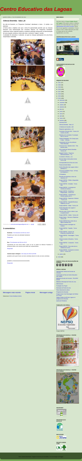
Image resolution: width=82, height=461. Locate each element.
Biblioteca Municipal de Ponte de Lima (66, 281)
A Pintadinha (62, 174)
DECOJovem (59, 283)
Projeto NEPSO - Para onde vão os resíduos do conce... (68, 247)
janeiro (61, 254)
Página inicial (30, 292)
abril (61, 116)
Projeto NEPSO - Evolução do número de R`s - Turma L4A (69, 250)
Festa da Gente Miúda (65, 164)
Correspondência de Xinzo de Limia (68, 162)
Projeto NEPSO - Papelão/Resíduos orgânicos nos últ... (68, 202)
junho (61, 111)
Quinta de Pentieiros (61, 300)
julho (61, 109)
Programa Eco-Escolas (62, 292)
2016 (59, 93)
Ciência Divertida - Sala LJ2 (66, 124)
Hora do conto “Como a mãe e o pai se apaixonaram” (68, 212)
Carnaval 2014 (63, 122)
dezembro (62, 100)
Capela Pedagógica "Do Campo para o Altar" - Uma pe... (68, 139)
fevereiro (62, 120)
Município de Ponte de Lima (63, 288)
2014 (59, 98)
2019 (59, 87)
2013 (59, 257)
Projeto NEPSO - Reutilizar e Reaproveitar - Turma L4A (66, 191)
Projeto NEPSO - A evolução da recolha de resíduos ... (67, 188)
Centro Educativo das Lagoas (36, 9)
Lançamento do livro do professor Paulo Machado (67, 143)
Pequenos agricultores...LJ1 (66, 129)
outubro (62, 104)
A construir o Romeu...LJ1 (66, 156)
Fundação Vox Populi (61, 285)
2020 (59, 85)
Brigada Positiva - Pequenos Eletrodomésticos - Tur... (66, 153)
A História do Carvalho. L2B (66, 127)
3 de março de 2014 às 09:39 (28, 253)
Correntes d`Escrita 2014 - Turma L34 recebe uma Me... (69, 132)
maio (61, 113)
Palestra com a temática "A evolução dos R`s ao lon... (68, 135)
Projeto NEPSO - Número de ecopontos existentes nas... (67, 232)
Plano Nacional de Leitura (63, 290)
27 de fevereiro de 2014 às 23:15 (18, 242)
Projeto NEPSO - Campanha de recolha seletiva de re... (67, 195)
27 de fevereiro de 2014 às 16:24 (21, 232)
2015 (59, 96)
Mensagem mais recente (12, 292)
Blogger (61, 456)
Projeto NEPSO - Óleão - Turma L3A (68, 205)
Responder (10, 237)
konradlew (46, 456)
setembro (62, 107)
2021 (59, 82)
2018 (59, 89)
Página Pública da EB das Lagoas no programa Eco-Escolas (65, 298)
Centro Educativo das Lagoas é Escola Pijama (67, 208)
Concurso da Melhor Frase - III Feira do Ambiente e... (68, 171)
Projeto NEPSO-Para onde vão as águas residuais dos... (68, 221)
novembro (62, 102)
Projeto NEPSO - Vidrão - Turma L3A (68, 215)
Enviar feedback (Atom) (15, 296)
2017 (59, 91)
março (61, 118)
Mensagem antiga (46, 292)
